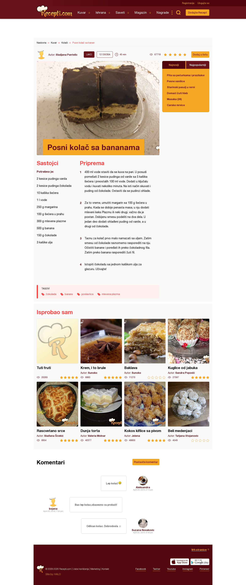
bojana (53, 508)
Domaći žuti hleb (177, 93)
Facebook (141, 569)
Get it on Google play (199, 561)
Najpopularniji (198, 64)
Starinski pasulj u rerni (181, 87)
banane (69, 294)
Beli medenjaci (188, 412)
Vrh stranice (199, 549)
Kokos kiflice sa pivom (145, 412)
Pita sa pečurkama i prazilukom (186, 75)
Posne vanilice (176, 81)
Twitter (156, 569)
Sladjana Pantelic (67, 54)
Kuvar (82, 12)
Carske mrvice (176, 105)
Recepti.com (55, 11)
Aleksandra (143, 487)
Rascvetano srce (57, 412)
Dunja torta (101, 412)
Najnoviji (174, 64)
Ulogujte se (203, 3)
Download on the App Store (179, 561)
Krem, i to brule (101, 349)
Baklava (145, 349)
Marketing (95, 569)
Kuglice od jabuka (188, 349)
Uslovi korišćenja (81, 569)
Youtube (171, 569)
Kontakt (105, 569)
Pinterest (204, 569)
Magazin (140, 12)
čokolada (51, 294)
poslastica (87, 294)
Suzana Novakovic (143, 529)
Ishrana (101, 12)
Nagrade (162, 12)
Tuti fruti (57, 349)
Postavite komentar (146, 461)
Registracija (188, 3)
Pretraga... (178, 12)
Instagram (188, 569)
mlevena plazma (111, 294)
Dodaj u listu (200, 54)
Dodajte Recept (197, 12)
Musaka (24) (174, 99)
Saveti (120, 12)
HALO (57, 574)
